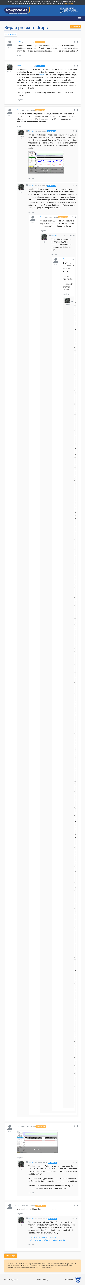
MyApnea (14, 1280)
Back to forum (10, 35)
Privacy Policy (68, 3)
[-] (15, 42)
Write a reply (10, 1256)
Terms (39, 1280)
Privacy (45, 1280)
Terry (19, 42)
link (21, 55)
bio (9, 72)
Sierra (19, 66)
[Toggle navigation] (79, 18)
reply (18, 55)
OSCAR (42, 75)
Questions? (69, 1280)
